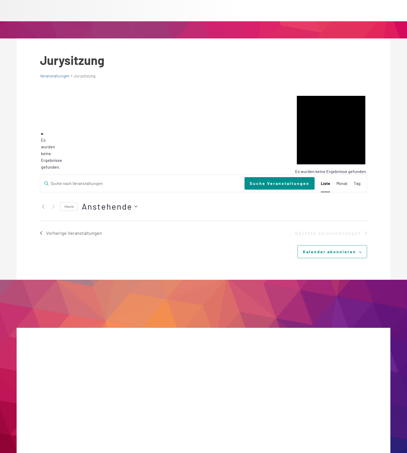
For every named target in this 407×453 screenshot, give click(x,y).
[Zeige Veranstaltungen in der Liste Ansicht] (325, 183)
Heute (69, 206)
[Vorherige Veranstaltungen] (43, 206)
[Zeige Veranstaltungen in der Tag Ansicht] (357, 183)
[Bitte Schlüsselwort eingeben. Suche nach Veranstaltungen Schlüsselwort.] (142, 183)
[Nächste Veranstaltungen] (53, 206)
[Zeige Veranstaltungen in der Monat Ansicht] (342, 183)
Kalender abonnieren (329, 251)
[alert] (42, 150)
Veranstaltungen (55, 75)
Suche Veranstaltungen (279, 183)
